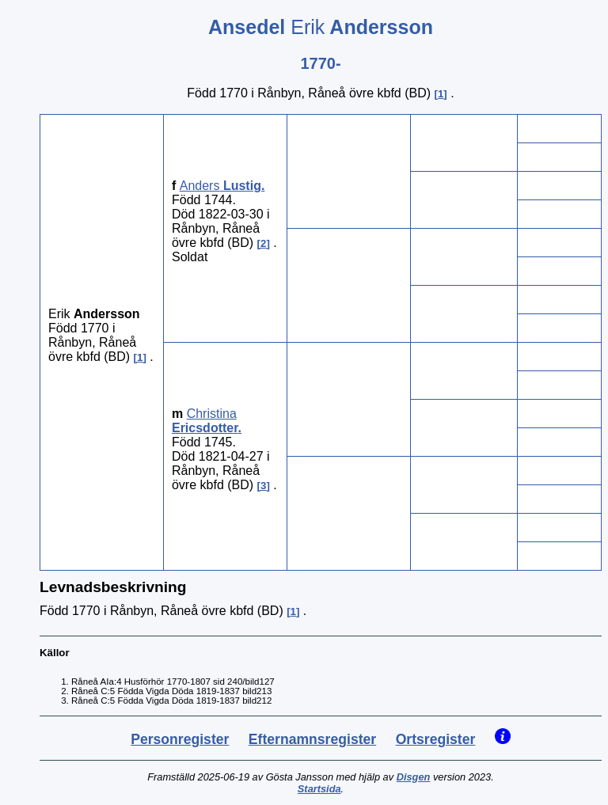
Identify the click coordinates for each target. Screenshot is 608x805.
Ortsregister (436, 739)
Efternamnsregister (312, 739)
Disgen (414, 777)
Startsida (319, 789)
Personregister (180, 739)
